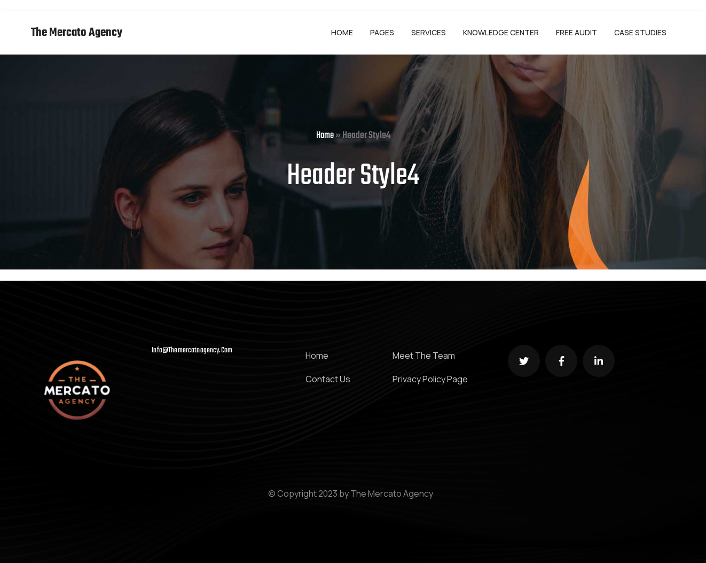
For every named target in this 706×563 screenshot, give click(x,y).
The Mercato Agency (76, 33)
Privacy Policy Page (430, 379)
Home (325, 135)
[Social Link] (524, 361)
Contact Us (327, 379)
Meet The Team (424, 355)
